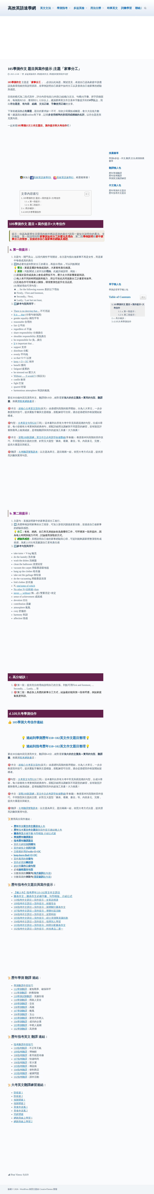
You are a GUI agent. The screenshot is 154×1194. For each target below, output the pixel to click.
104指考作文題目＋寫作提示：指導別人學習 (37, 921)
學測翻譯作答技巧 (23, 985)
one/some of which (26, 585)
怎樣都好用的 (27, 851)
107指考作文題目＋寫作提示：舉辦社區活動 (37, 910)
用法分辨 (97, 8)
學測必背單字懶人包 (118, 289)
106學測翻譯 (20, 1014)
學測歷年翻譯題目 (23, 837)
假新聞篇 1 (19, 1100)
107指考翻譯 (20, 1059)
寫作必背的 (23, 862)
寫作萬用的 (23, 858)
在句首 (42, 873)
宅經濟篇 (18, 1114)
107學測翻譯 (20, 1010)
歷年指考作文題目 (117, 193)
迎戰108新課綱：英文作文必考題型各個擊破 (41, 437)
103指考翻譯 (20, 1073)
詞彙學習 (126, 8)
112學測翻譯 (20, 989)
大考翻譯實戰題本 (28, 452)
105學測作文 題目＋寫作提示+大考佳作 (41, 198)
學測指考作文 (42, 74)
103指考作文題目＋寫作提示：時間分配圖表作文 (40, 925)
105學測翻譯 (20, 1018)
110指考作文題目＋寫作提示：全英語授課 (36, 900)
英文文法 (47, 8)
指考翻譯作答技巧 (23, 1044)
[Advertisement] (77, 40)
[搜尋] (145, 8)
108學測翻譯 (20, 1007)
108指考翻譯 (20, 1055)
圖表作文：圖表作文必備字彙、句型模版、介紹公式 (43, 896)
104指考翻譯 (20, 1069)
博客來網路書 (24, 401)
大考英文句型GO (27, 423)
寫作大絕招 (24, 844)
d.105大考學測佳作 (32, 212)
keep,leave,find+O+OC (25, 855)
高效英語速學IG (65, 177)
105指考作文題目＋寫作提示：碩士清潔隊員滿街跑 (41, 918)
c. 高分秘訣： (29, 208)
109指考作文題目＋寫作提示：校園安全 (35, 903)
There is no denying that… (27, 311)
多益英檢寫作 (30, 74)
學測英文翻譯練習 (117, 178)
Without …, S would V (25, 376)
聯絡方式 (140, 8)
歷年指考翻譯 (115, 176)
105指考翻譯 (20, 1066)
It (14, 343)
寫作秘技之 (24, 848)
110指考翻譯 (20, 1048)
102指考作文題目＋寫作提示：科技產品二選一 (38, 928)
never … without (22, 593)
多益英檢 (81, 8)
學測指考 (64, 8)
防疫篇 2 (18, 1096)
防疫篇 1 (18, 1092)
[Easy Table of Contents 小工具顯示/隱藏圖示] (143, 297)
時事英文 (112, 8)
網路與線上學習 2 (23, 1121)
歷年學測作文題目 (117, 190)
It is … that (19, 314)
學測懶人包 (29, 826)
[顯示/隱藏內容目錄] (86, 194)
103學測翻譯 (20, 1025)
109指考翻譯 (20, 1051)
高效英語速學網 (22, 8)
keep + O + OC (21, 361)
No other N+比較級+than (26, 589)
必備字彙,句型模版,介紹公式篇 (35, 833)
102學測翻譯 (20, 1029)
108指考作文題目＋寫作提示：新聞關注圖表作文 (40, 907)
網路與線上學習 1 (23, 1118)
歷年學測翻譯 (115, 173)
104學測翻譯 (20, 1021)
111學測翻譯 (20, 992)
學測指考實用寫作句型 (58, 74)
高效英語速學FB (42, 177)
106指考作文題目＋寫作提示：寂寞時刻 (35, 914)
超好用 (24, 866)
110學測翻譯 (23, 996)
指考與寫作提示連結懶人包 (38, 830)
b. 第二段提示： (35, 205)
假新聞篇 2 (19, 1103)
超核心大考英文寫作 (29, 408)
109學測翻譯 (20, 1003)
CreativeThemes (46, 1189)
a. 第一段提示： (35, 201)
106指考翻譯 (20, 1062)
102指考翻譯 (20, 1077)
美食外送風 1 (21, 1107)
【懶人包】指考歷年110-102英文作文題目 (37, 892)
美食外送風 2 (21, 1110)
